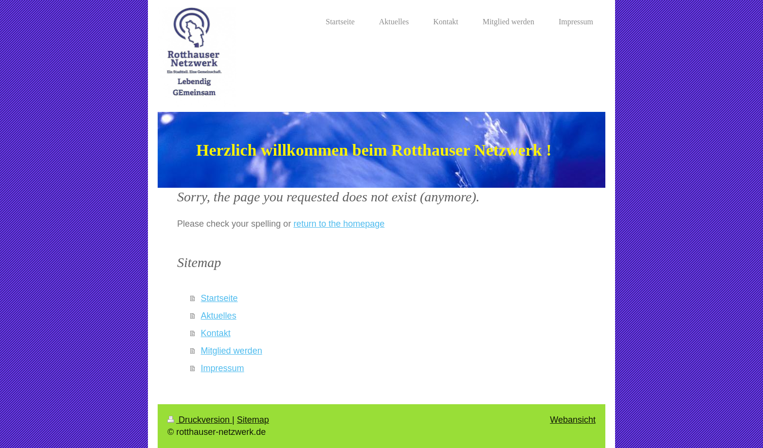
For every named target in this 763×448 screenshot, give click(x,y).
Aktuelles (218, 316)
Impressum (222, 368)
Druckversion (199, 420)
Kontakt (216, 333)
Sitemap (253, 420)
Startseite (219, 298)
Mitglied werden (231, 351)
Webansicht (573, 420)
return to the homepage (338, 224)
